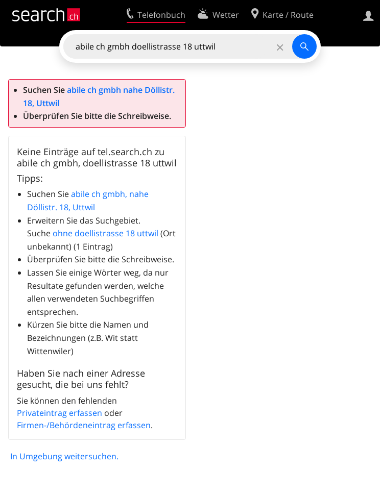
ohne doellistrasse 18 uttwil (105, 233)
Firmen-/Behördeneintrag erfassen (84, 425)
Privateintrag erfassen (59, 412)
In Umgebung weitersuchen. (64, 456)
